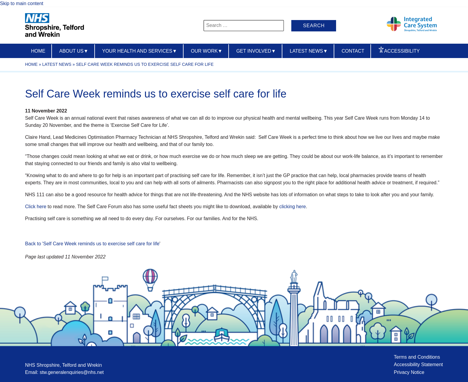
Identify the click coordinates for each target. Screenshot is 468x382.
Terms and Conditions (417, 357)
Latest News (309, 51)
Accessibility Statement (418, 364)
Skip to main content (21, 3)
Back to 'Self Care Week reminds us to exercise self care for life (92, 243)
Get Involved (256, 51)
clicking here (292, 206)
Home (38, 51)
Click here (35, 206)
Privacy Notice (409, 372)
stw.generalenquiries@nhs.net (72, 372)
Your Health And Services (139, 51)
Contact (352, 51)
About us (73, 51)
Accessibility (402, 51)
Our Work (207, 51)
